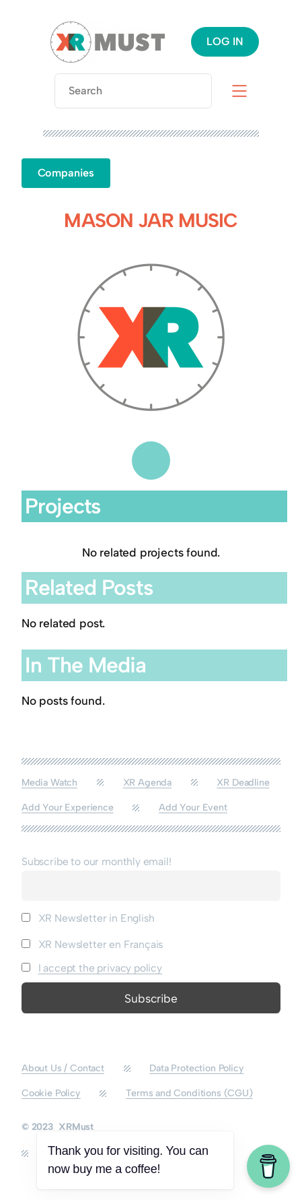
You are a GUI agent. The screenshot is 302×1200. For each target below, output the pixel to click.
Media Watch (49, 782)
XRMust (76, 1127)
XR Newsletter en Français (92, 944)
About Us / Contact (63, 1068)
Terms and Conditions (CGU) (189, 1093)
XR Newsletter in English (88, 918)
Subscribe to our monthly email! (97, 861)
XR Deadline (243, 782)
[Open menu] (239, 91)
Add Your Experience (68, 807)
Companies (66, 172)
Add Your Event (193, 807)
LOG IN (224, 41)
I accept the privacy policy (100, 967)
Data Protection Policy (196, 1068)
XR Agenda (147, 782)
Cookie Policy (51, 1093)
